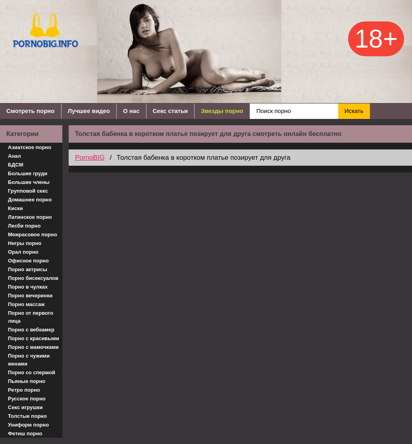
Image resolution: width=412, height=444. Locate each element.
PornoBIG (90, 157)
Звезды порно (222, 110)
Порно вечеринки (30, 296)
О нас (131, 110)
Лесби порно (24, 226)
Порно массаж (26, 304)
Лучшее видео (89, 110)
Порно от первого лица (30, 317)
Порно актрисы (27, 269)
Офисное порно (28, 261)
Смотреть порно (30, 110)
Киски (15, 208)
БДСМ (15, 165)
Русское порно (27, 399)
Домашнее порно (30, 200)
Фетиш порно (25, 433)
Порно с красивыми (33, 338)
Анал (14, 156)
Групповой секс (28, 191)
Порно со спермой (31, 372)
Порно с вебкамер (31, 330)
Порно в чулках (28, 287)
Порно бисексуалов (33, 278)
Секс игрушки (25, 407)
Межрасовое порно (32, 234)
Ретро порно (24, 390)
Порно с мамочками (33, 347)
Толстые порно (27, 416)
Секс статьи (170, 110)
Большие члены (29, 182)
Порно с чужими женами (29, 360)
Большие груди (27, 173)
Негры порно (24, 243)
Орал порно (23, 252)
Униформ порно (28, 425)
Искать (354, 110)
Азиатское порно (29, 147)
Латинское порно (30, 217)
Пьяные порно (26, 381)
